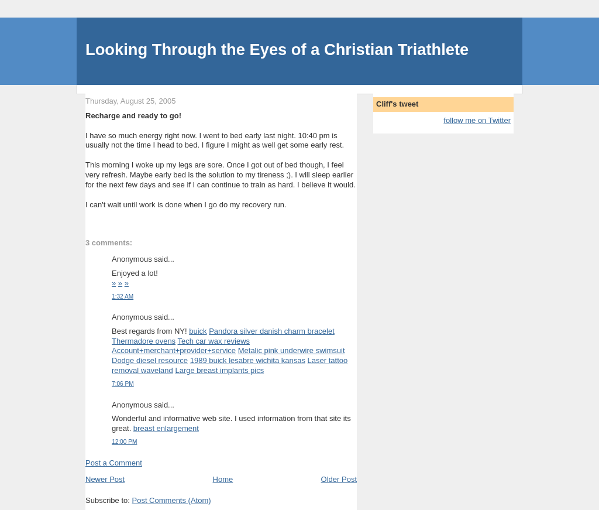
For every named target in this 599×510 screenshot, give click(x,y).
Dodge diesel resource (150, 360)
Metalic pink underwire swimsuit (291, 350)
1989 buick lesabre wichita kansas (247, 360)
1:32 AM (122, 296)
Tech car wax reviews (214, 341)
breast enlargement (166, 428)
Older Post (339, 479)
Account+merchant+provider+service (174, 350)
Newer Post (105, 479)
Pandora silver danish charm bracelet (272, 331)
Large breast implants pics (219, 370)
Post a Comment (113, 462)
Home (223, 479)
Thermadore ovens (143, 341)
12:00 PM (124, 442)
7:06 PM (123, 384)
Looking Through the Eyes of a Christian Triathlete (277, 49)
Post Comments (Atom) (171, 500)
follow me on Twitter (477, 120)
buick (197, 331)
